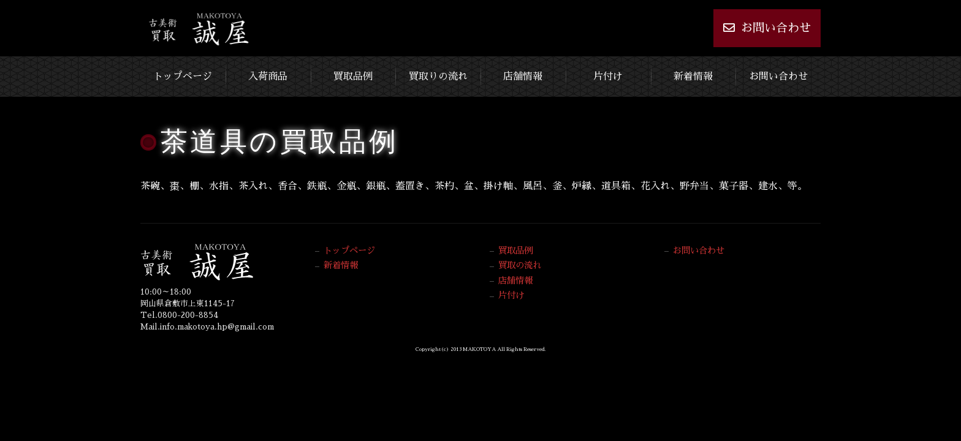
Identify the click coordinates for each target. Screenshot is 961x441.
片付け (608, 76)
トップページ (182, 76)
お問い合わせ (767, 27)
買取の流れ (519, 265)
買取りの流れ (438, 76)
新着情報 (693, 76)
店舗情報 (522, 76)
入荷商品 (267, 76)
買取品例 (353, 76)
